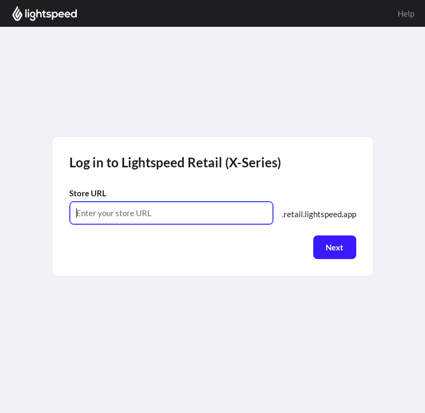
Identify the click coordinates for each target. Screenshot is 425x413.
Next (334, 247)
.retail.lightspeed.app (319, 214)
